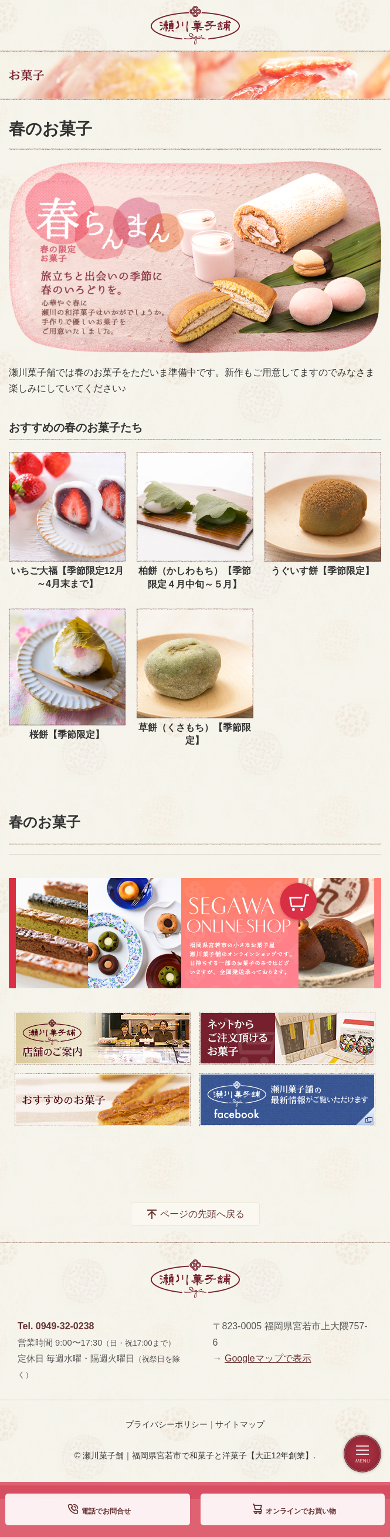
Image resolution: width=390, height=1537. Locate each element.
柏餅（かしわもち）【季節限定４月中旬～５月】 (194, 577)
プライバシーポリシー (167, 1424)
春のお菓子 (44, 822)
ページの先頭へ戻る (202, 1214)
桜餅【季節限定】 (66, 734)
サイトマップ (239, 1424)
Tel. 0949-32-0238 (56, 1326)
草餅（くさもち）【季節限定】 (194, 733)
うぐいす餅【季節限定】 (322, 571)
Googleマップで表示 (268, 1358)
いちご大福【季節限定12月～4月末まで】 (67, 577)
